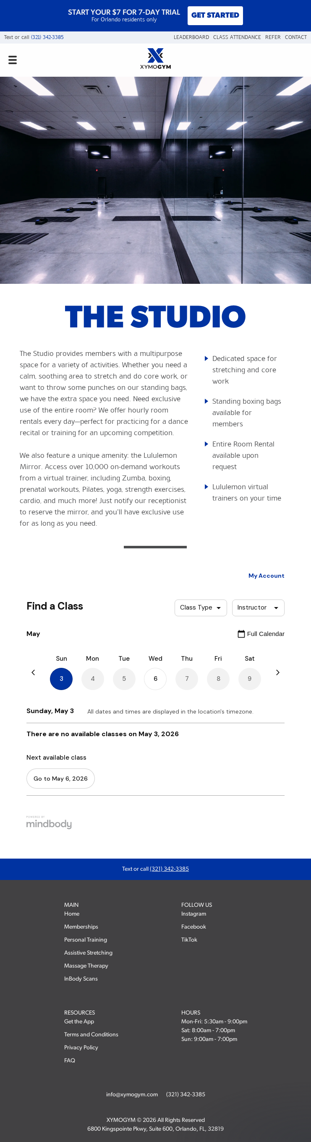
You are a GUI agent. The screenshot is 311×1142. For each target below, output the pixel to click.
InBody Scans (81, 979)
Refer (273, 37)
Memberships (81, 927)
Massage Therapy (86, 966)
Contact (296, 37)
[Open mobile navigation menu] (12, 60)
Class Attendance (237, 37)
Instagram (193, 914)
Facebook (193, 927)
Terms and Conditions (91, 1035)
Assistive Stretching (88, 953)
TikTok (189, 940)
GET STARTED (215, 16)
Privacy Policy (81, 1048)
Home (71, 914)
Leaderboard (191, 37)
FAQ (69, 1061)
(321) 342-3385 (47, 37)
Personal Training (85, 940)
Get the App (79, 1022)
